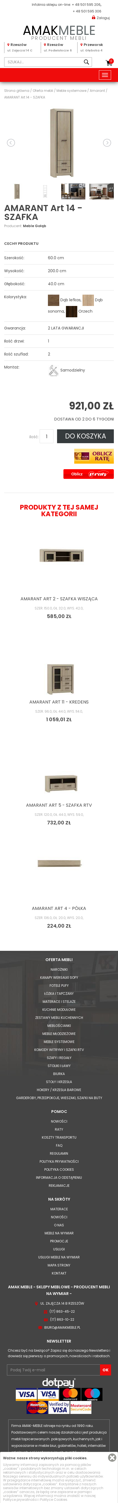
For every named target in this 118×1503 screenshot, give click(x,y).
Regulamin (59, 1153)
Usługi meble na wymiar (59, 1257)
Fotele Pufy (59, 985)
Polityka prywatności (59, 1161)
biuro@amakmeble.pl (62, 1327)
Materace (59, 1209)
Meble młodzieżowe (59, 1033)
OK (105, 1370)
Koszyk (111, 61)
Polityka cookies (59, 1169)
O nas (59, 1225)
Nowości (59, 1121)
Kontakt (59, 1273)
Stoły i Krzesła (59, 1081)
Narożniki (59, 969)
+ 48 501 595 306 (87, 11)
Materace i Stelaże (59, 1001)
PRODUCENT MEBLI (59, 31)
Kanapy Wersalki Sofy (59, 977)
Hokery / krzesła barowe (59, 1089)
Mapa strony (59, 1265)
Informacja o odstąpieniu (59, 1177)
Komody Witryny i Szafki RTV (59, 1049)
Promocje (59, 1241)
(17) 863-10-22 (62, 1319)
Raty (59, 1129)
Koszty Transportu (59, 1137)
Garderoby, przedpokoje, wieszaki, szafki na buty (59, 1098)
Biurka (59, 1073)
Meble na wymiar (59, 1233)
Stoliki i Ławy (59, 1065)
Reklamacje (59, 1185)
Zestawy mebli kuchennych (59, 1017)
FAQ (59, 1145)
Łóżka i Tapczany (59, 993)
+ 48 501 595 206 (86, 4)
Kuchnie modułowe (59, 1009)
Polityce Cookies (53, 1499)
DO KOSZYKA (85, 436)
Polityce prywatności (20, 1499)
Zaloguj (101, 17)
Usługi (59, 1249)
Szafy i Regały (59, 1057)
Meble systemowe (59, 1041)
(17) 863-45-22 (62, 1311)
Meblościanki (59, 1025)
